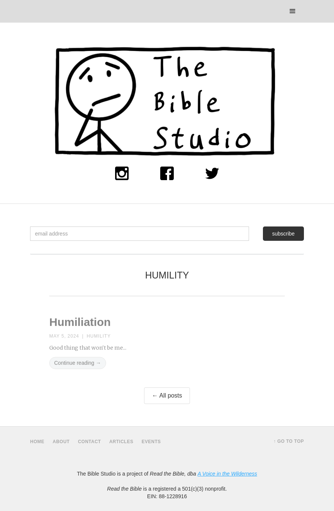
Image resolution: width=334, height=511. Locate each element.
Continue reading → (77, 366)
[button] (292, 11)
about (61, 441)
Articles (121, 441)
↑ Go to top (288, 441)
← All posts (167, 395)
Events (151, 441)
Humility (99, 339)
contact (89, 441)
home (37, 441)
